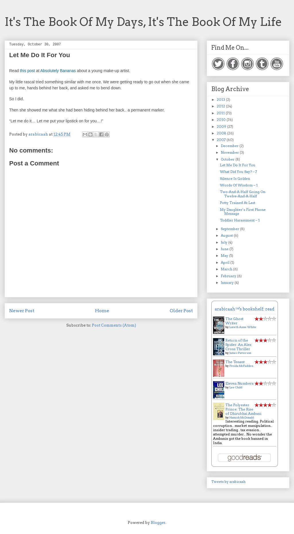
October (228, 159)
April (225, 262)
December (230, 146)
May (225, 255)
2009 (222, 126)
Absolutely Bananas (58, 70)
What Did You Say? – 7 (238, 171)
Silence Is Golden (235, 178)
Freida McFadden (241, 365)
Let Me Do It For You (238, 165)
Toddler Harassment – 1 (240, 220)
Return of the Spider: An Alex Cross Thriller (238, 344)
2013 (221, 99)
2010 (222, 119)
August (227, 235)
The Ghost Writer (234, 321)
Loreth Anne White (242, 327)
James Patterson (240, 352)
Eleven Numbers (239, 383)
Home (102, 310)
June (225, 249)
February (229, 276)
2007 (222, 140)
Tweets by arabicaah (228, 481)
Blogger (158, 522)
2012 (221, 106)
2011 (221, 113)
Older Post (181, 310)
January (228, 282)
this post (27, 70)
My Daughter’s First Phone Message (243, 211)
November (230, 152)
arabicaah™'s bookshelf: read (244, 309)
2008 (222, 133)
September (230, 229)
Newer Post (21, 310)
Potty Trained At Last (237, 203)
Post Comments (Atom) (114, 325)
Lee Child (235, 387)
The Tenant (235, 362)
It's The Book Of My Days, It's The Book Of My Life (143, 22)
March (227, 269)
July (224, 242)
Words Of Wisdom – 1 (239, 185)
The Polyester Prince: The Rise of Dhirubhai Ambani (243, 409)
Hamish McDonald (241, 417)
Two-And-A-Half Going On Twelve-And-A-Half (242, 194)
